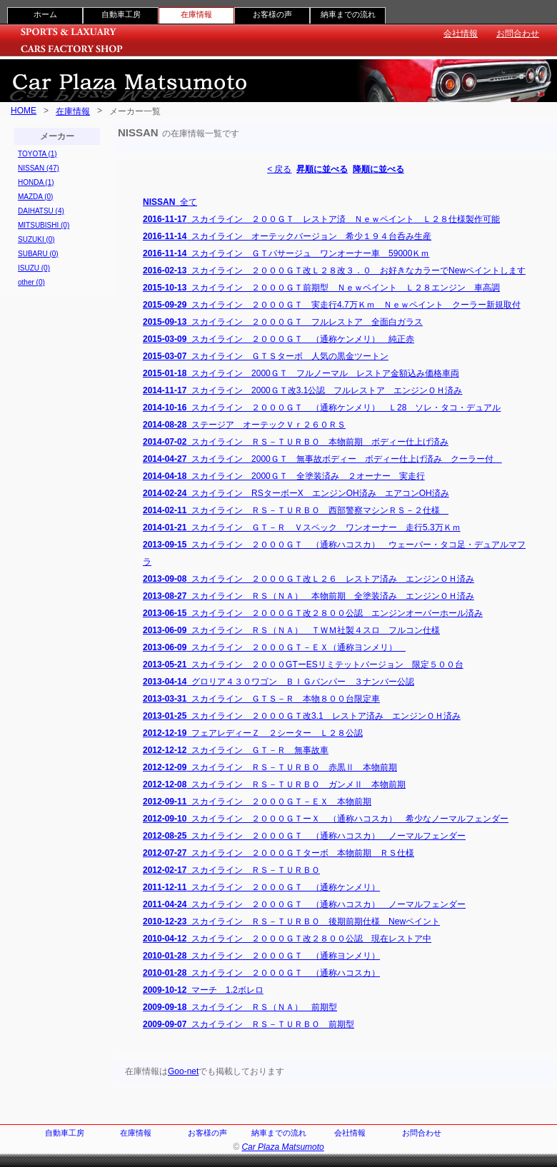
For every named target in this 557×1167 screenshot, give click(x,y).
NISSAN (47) (38, 168)
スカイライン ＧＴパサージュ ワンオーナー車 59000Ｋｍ (286, 253)
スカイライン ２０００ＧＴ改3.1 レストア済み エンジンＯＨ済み (302, 716)
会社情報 (460, 34)
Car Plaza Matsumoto (282, 1147)
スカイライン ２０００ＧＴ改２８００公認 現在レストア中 (287, 939)
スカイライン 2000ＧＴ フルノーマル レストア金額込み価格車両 (301, 373)
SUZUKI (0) (36, 239)
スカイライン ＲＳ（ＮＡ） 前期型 (240, 1007)
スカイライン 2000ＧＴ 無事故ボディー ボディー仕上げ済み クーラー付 (322, 459)
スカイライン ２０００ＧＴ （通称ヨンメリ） (261, 956)
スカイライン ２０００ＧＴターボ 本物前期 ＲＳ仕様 (278, 853)
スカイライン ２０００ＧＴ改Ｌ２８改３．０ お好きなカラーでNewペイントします (334, 271)
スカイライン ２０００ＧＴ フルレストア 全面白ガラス (283, 322)
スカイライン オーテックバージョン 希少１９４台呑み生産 (287, 236)
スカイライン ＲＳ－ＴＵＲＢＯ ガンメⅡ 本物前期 (274, 784)
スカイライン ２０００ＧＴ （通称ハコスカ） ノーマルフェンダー (304, 836)
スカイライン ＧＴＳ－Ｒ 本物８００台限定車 (261, 699)
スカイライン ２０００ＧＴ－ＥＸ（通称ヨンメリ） (274, 647)
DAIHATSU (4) (41, 211)
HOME (23, 111)
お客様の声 (272, 14)
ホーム (45, 14)
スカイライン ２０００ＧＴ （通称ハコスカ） (261, 973)
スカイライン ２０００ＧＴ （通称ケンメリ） (261, 887)
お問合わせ (517, 34)
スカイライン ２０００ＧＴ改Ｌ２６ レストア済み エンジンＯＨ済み (308, 579)
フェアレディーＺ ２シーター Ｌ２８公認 (253, 733)
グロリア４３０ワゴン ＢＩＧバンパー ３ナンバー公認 (278, 682)
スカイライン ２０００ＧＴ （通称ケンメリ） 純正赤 (278, 339)
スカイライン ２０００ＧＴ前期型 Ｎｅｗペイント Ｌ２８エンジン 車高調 (321, 288)
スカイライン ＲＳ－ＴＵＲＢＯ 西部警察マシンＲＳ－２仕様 (295, 510)
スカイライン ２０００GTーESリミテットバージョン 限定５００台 (303, 665)
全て (170, 202)
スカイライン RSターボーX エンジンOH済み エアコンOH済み (296, 493)
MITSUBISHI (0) (43, 225)
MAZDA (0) (35, 197)
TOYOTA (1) (37, 154)
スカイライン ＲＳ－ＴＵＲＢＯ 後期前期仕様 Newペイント (291, 921)
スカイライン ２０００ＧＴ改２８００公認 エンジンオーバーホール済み (313, 613)
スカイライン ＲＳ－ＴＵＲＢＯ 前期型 (248, 1024)
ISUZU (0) (34, 268)
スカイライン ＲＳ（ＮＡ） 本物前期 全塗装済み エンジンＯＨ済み (308, 596)
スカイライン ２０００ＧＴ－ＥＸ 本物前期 (257, 802)
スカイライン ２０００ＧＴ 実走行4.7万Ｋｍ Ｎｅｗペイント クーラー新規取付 (332, 305)
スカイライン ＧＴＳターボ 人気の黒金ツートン (265, 356)
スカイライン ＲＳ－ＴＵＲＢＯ (231, 870)
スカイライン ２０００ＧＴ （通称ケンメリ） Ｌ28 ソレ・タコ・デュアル (322, 408)
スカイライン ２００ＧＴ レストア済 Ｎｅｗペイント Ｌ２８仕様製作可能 (321, 219)
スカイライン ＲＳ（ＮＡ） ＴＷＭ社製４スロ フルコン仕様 (291, 630)
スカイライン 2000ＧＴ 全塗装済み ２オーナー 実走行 (284, 476)
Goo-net (183, 1071)
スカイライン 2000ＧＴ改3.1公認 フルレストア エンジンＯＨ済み (302, 390)
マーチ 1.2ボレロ (203, 990)
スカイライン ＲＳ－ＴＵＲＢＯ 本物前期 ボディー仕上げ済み (295, 442)
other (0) (31, 282)
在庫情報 (73, 111)
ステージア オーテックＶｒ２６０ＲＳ (244, 425)
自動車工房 (121, 14)
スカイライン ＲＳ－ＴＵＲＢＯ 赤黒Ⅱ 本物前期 (270, 767)
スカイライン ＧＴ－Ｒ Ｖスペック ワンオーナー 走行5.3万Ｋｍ (302, 527)
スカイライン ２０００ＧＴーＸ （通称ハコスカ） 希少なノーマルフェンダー (325, 819)
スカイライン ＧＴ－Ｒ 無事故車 (235, 750)
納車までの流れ (348, 14)
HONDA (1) (36, 182)
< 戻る (279, 169)
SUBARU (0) (38, 254)
